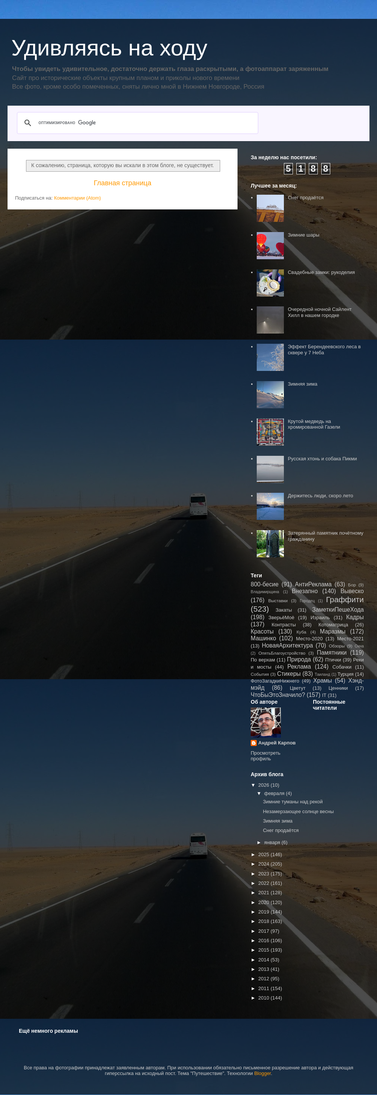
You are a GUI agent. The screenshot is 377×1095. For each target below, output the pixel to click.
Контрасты (284, 624)
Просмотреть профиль (265, 755)
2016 (264, 940)
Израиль (320, 617)
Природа (299, 659)
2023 (264, 874)
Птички (333, 660)
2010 (264, 998)
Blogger (262, 1073)
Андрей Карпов (277, 743)
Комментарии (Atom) (77, 198)
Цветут (298, 688)
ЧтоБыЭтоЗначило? (278, 695)
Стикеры (289, 674)
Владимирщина (265, 592)
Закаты (284, 610)
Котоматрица (333, 624)
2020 (264, 902)
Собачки (342, 667)
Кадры (355, 617)
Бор (352, 584)
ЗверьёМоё (281, 617)
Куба (302, 631)
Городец (307, 601)
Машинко (263, 638)
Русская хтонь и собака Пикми (322, 458)
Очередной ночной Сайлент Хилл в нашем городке (319, 312)
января (273, 842)
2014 (264, 960)
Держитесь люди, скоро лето (320, 495)
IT (324, 695)
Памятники (331, 652)
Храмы (322, 680)
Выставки (278, 600)
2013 (264, 969)
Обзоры (337, 645)
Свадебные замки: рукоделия (321, 272)
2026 (264, 785)
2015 (264, 950)
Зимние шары (303, 235)
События (260, 674)
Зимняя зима (302, 384)
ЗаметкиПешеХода (338, 609)
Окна (359, 646)
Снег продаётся (305, 197)
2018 (264, 921)
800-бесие (265, 584)
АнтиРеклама (313, 584)
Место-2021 (350, 638)
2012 (264, 978)
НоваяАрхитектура (287, 645)
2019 (264, 912)
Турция (345, 674)
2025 (264, 854)
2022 (264, 883)
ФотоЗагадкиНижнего (275, 681)
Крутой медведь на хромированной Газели (314, 424)
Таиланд (322, 674)
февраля (275, 793)
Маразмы (332, 631)
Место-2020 (309, 638)
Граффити (345, 599)
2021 (264, 892)
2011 (264, 988)
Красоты (262, 631)
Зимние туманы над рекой (292, 801)
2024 (264, 864)
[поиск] (136, 123)
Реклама (299, 666)
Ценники (338, 688)
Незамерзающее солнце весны (298, 811)
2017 (264, 931)
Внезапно (305, 591)
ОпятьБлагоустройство (281, 653)
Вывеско (352, 591)
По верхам (263, 660)
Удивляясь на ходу (109, 47)
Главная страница (123, 183)
